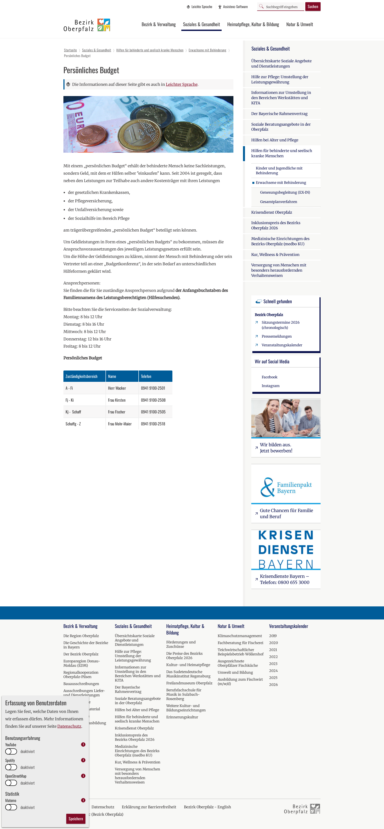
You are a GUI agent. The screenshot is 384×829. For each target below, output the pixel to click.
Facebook (269, 377)
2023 (273, 664)
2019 (273, 636)
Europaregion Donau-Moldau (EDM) (81, 663)
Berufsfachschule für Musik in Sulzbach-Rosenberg (183, 694)
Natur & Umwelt (299, 24)
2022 (273, 657)
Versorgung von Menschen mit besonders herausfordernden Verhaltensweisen (278, 270)
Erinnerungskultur (182, 717)
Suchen (313, 6)
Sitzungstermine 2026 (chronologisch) (281, 325)
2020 (273, 643)
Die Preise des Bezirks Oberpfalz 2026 (184, 655)
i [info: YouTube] (83, 744)
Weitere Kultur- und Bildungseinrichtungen (186, 708)
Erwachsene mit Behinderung (281, 182)
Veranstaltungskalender (282, 345)
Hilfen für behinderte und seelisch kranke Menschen (281, 153)
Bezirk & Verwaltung (159, 24)
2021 (273, 650)
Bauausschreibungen (81, 684)
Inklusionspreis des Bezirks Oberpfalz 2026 (275, 225)
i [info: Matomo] (83, 800)
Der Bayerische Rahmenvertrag (279, 113)
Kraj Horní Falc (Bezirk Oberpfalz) (93, 814)
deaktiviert (27, 751)
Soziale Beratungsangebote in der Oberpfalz (281, 127)
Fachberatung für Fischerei (240, 643)
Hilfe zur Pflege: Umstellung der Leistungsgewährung (279, 79)
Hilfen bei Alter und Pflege (274, 140)
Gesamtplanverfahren (278, 202)
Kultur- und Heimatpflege (188, 665)
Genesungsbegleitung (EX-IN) (285, 192)
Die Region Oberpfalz (81, 636)
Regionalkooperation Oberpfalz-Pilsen (81, 674)
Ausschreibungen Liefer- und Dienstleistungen (84, 693)
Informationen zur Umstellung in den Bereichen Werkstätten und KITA (281, 97)
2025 (273, 677)
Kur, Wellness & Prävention (275, 254)
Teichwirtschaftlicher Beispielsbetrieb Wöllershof (240, 652)
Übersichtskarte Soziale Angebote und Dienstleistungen (281, 64)
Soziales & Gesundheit (201, 24)
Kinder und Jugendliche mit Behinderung (279, 170)
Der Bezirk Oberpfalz (81, 654)
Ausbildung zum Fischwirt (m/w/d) (240, 681)
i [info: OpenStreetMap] (83, 776)
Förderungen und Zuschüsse (181, 644)
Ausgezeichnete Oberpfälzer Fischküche (238, 663)
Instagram (271, 386)
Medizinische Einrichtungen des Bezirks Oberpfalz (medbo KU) (280, 241)
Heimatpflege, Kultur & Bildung (253, 24)
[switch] (11, 751)
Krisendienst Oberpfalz (271, 212)
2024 (273, 670)
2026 (273, 684)
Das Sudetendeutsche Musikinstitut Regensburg (188, 674)
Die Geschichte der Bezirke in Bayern (85, 645)
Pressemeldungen (277, 336)
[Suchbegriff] (280, 6)
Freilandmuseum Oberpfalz (189, 683)
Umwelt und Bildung (235, 672)
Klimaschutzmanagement (240, 636)
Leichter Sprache (181, 84)
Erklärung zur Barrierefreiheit (149, 807)
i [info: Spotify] (83, 760)
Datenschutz (69, 726)
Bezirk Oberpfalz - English (207, 807)
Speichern (76, 818)
